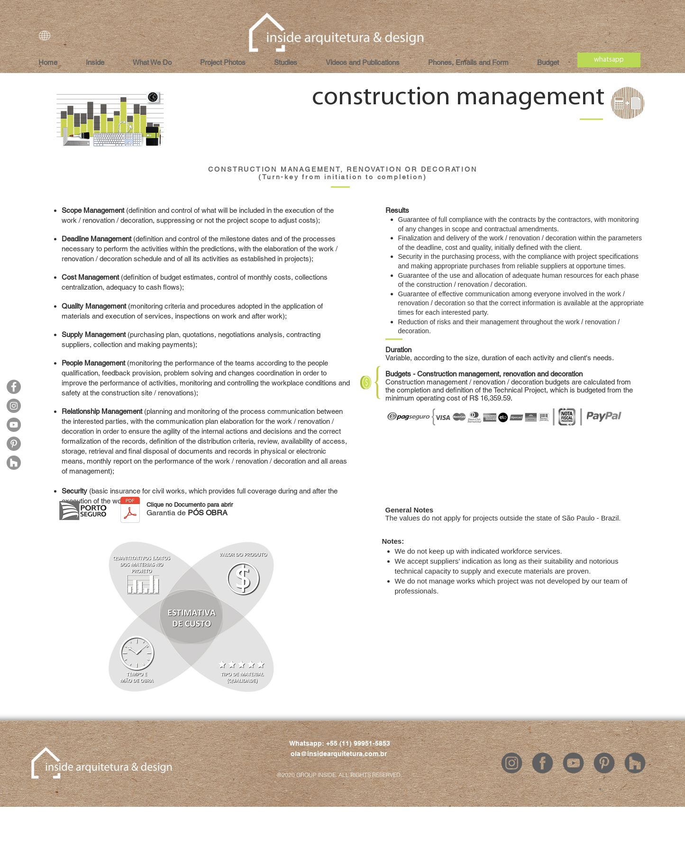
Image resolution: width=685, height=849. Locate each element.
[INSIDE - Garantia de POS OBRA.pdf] (130, 511)
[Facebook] (14, 387)
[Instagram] (14, 406)
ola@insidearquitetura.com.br (339, 754)
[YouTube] (14, 425)
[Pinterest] (14, 444)
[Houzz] (14, 463)
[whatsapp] (608, 60)
